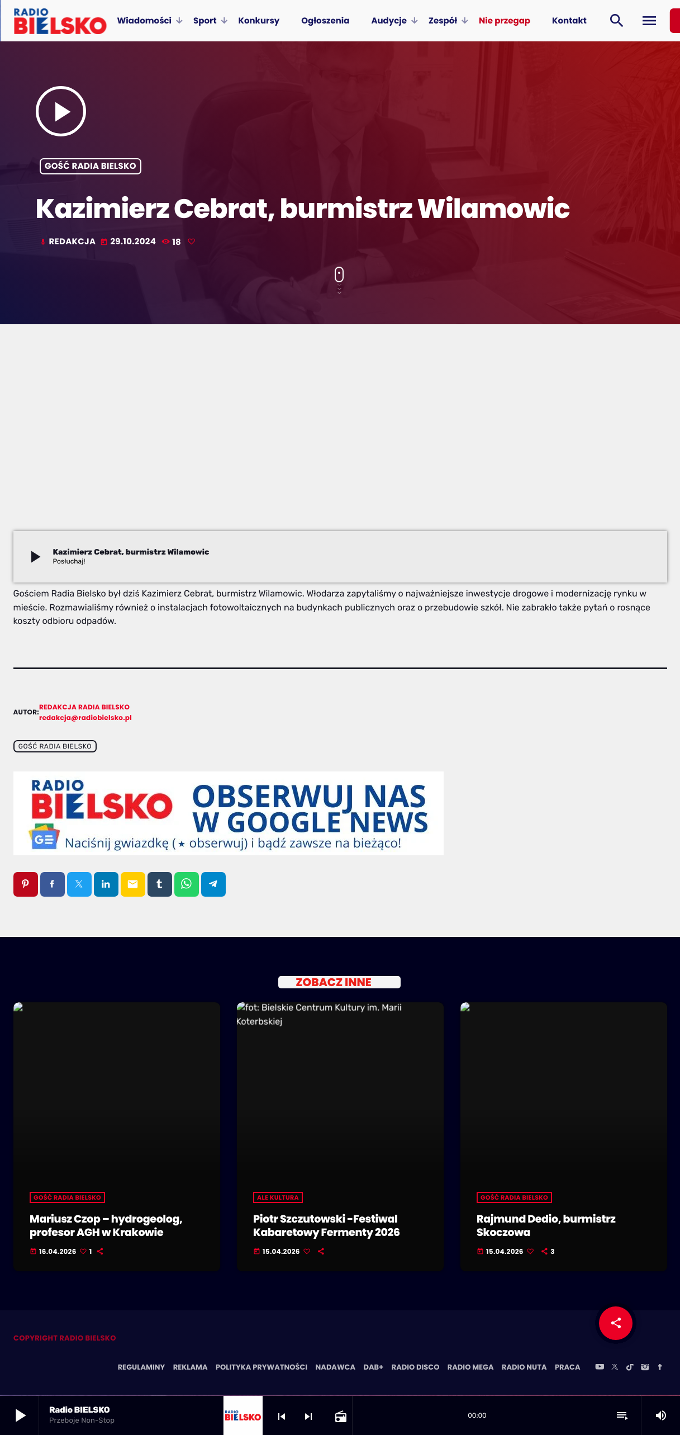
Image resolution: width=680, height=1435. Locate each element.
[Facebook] (659, 1368)
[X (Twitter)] (614, 1368)
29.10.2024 (129, 242)
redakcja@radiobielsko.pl (85, 718)
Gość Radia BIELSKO (90, 166)
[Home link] (60, 21)
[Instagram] (644, 1368)
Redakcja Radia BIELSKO (84, 707)
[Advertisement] (340, 447)
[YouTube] (599, 1368)
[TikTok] (629, 1368)
